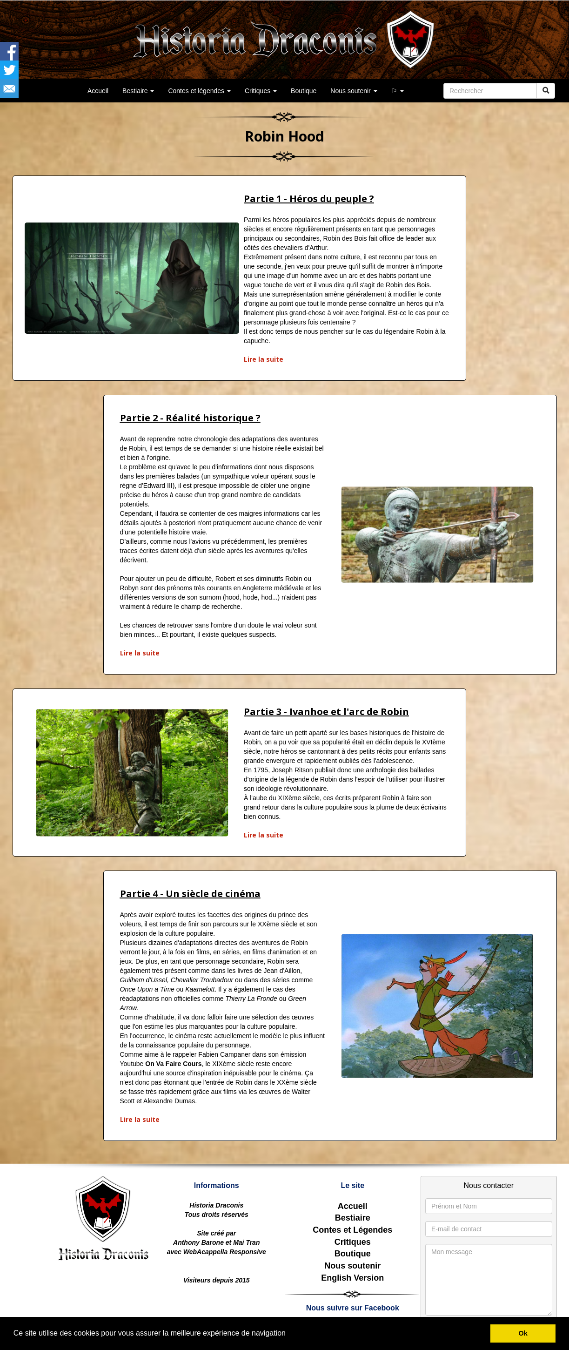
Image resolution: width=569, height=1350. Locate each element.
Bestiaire (352, 1217)
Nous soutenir (352, 1265)
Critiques (353, 1242)
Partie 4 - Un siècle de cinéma (190, 893)
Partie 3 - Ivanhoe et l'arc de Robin (326, 711)
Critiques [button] (261, 90)
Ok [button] (523, 1333)
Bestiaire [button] (138, 90)
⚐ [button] (397, 90)
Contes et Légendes (352, 1230)
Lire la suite (263, 359)
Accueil (353, 1206)
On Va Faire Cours (173, 1063)
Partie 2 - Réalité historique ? (190, 418)
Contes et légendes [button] (199, 90)
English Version (352, 1277)
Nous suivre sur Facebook (352, 1308)
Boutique (303, 90)
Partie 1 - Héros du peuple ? (309, 198)
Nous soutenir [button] (353, 90)
